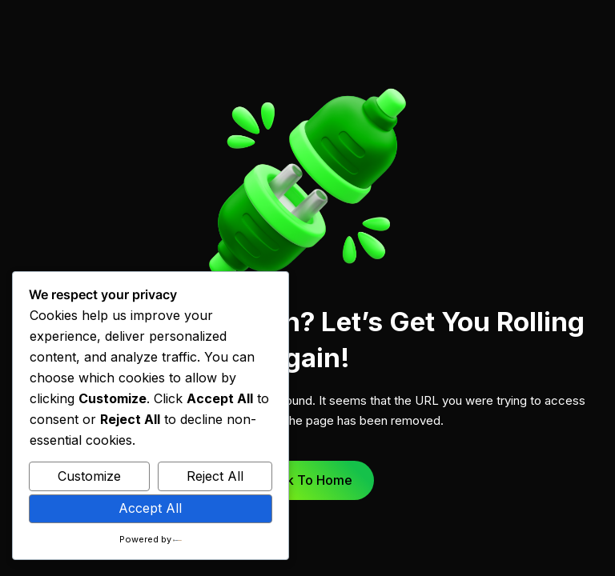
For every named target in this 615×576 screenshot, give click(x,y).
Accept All (150, 508)
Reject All (215, 476)
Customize (89, 476)
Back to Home (307, 480)
